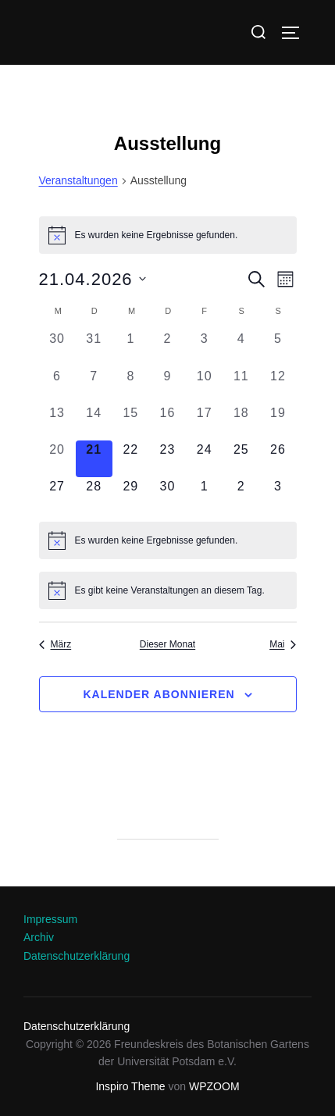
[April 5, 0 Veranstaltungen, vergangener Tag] (277, 348)
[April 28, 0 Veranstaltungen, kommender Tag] (94, 495)
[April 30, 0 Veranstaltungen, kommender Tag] (167, 495)
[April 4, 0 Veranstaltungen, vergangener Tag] (241, 348)
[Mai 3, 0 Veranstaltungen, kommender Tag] (277, 495)
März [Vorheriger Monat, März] (55, 644)
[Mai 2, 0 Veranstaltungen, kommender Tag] (241, 495)
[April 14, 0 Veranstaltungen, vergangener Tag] (94, 422)
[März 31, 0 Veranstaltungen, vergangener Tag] (94, 348)
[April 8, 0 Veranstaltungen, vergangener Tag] (130, 385)
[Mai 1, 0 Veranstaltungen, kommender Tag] (204, 495)
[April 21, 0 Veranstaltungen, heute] (94, 458)
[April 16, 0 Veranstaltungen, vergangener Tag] (167, 422)
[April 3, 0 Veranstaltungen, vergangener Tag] (204, 348)
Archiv (38, 937)
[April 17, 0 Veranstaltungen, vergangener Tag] (204, 422)
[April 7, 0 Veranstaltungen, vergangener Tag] (94, 385)
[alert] (168, 235)
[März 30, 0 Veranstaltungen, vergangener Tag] (57, 348)
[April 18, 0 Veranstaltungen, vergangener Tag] (241, 422)
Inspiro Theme (130, 1086)
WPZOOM (214, 1086)
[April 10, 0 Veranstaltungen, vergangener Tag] (204, 385)
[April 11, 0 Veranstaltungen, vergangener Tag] (241, 385)
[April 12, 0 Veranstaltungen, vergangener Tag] (277, 385)
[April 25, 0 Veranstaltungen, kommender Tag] (241, 458)
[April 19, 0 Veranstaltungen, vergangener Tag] (277, 422)
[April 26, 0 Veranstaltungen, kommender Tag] (277, 458)
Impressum (50, 919)
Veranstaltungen (78, 180)
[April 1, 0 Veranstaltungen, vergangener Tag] (130, 348)
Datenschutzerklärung (76, 956)
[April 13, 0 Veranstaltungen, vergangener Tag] (57, 422)
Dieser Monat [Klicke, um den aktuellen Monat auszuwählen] (167, 644)
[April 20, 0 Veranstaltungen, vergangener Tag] (57, 458)
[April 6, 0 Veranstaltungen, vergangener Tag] (57, 385)
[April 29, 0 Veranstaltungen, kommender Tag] (130, 495)
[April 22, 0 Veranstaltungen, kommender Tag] (130, 458)
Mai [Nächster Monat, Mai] (282, 644)
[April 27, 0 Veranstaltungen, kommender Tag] (57, 495)
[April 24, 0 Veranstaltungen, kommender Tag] (204, 458)
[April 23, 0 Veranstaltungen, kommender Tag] (167, 458)
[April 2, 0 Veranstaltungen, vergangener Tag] (167, 348)
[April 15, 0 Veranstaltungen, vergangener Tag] (130, 422)
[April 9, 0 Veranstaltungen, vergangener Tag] (167, 385)
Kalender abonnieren (158, 694)
